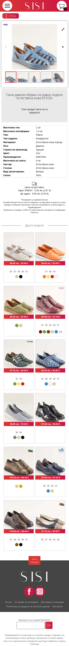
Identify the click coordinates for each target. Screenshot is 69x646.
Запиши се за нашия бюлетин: (34, 619)
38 (50, 271)
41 (27, 271)
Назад (11, 16)
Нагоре (34, 562)
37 (15, 271)
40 (23, 271)
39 (19, 271)
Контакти (57, 606)
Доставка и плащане (52, 602)
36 (11, 271)
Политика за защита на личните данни (28, 606)
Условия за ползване (26, 602)
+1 (60, 331)
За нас (8, 602)
